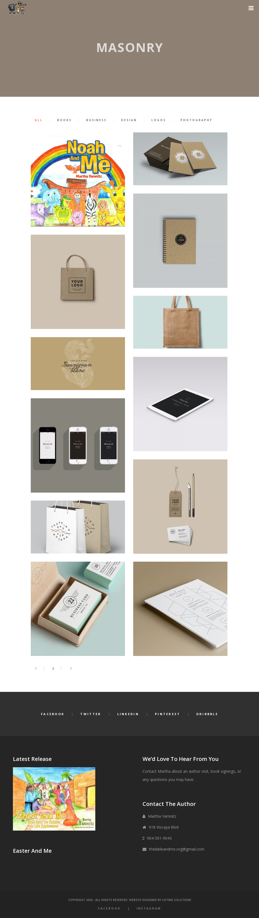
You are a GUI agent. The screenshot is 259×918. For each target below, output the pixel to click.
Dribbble (207, 714)
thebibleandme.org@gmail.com (176, 849)
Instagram (149, 908)
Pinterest (167, 714)
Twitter (90, 714)
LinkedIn (128, 714)
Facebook (52, 714)
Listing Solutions (176, 900)
